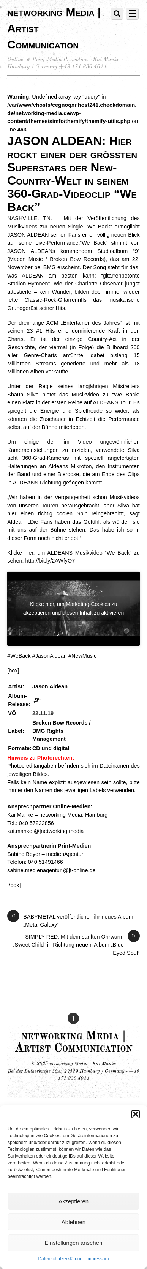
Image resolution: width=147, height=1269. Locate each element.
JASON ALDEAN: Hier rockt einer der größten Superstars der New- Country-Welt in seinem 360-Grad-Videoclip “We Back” (72, 173)
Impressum (97, 1258)
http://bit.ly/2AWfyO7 (50, 561)
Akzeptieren (73, 1201)
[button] (135, 1114)
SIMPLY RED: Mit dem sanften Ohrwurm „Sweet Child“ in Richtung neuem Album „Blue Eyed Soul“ (76, 944)
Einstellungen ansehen (74, 1243)
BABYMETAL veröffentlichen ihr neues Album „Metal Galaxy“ (70, 920)
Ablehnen (73, 1222)
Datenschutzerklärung (60, 1258)
